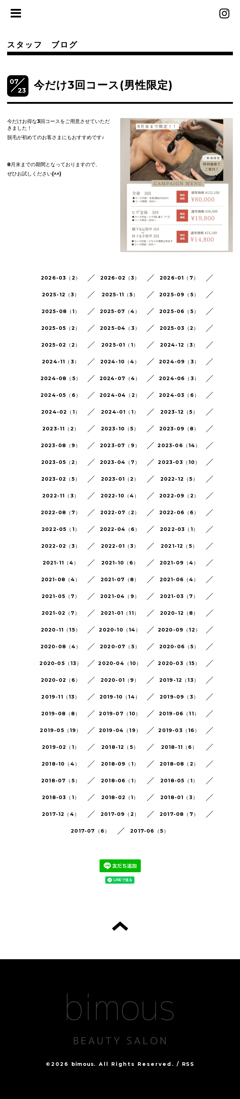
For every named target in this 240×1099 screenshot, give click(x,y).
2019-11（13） (60, 697)
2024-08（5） (61, 378)
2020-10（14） (120, 630)
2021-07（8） (120, 579)
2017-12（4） (61, 814)
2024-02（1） (60, 412)
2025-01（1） (120, 345)
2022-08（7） (61, 512)
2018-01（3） (179, 797)
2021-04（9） (120, 596)
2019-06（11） (179, 713)
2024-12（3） (179, 345)
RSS (188, 1064)
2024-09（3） (179, 361)
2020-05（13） (60, 663)
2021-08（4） (61, 579)
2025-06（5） (179, 311)
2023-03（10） (179, 462)
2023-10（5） (120, 428)
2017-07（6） (90, 831)
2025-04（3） (120, 328)
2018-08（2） (179, 764)
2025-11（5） (120, 294)
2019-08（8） (61, 713)
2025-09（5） (179, 294)
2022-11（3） (60, 495)
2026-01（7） (179, 278)
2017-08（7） (179, 814)
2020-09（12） (179, 630)
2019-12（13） (179, 680)
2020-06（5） (179, 646)
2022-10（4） (120, 495)
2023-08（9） (61, 445)
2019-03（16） (179, 730)
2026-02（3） (120, 278)
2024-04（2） (120, 395)
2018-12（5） (120, 747)
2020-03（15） (179, 663)
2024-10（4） (120, 361)
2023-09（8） (179, 428)
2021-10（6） (120, 562)
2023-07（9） (120, 445)
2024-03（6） (179, 395)
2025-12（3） (61, 294)
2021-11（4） (61, 562)
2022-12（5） (179, 479)
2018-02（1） (120, 797)
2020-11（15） (61, 630)
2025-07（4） (120, 311)
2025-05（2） (61, 328)
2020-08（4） (61, 646)
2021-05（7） (61, 596)
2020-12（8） (179, 613)
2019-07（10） (120, 713)
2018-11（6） (179, 747)
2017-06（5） (149, 831)
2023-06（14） (179, 445)
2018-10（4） (61, 764)
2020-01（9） (120, 680)
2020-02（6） (61, 680)
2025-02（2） (61, 345)
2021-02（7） (61, 613)
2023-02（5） (61, 479)
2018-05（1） (179, 780)
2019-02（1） (61, 747)
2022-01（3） (120, 546)
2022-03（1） (179, 529)
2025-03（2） (179, 328)
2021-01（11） (120, 613)
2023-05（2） (61, 462)
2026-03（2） (61, 278)
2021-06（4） (179, 579)
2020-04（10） (120, 663)
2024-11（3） (61, 361)
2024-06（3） (179, 378)
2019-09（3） (179, 697)
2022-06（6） (179, 512)
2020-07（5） (120, 646)
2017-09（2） (120, 814)
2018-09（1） (120, 764)
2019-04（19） (120, 730)
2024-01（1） (120, 412)
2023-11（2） (60, 428)
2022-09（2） (179, 495)
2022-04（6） (120, 529)
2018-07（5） (60, 780)
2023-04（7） (120, 462)
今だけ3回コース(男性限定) (103, 85)
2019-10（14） (120, 697)
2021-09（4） (179, 562)
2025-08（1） (61, 311)
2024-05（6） (61, 395)
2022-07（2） (120, 512)
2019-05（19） (60, 730)
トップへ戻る (120, 926)
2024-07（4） (120, 378)
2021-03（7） (179, 596)
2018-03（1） (61, 797)
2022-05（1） (61, 529)
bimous (82, 1064)
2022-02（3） (61, 546)
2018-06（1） (120, 780)
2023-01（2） (120, 479)
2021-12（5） (179, 546)
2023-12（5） (179, 412)
